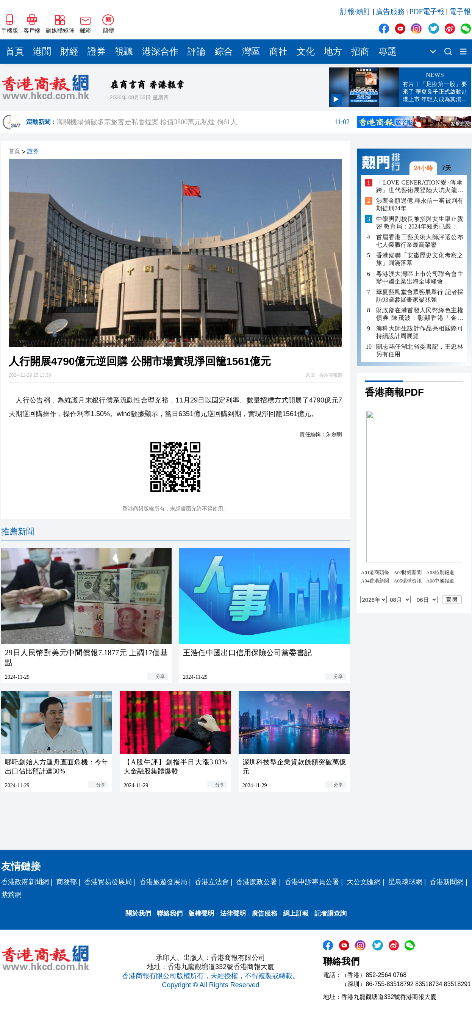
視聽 (124, 51)
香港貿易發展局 (108, 882)
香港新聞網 (447, 882)
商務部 (66, 882)
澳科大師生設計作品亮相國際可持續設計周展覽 (419, 332)
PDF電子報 (426, 12)
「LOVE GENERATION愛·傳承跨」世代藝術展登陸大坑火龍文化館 (419, 186)
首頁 (15, 51)
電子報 (460, 12)
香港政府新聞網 (25, 882)
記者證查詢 (330, 913)
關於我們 (138, 913)
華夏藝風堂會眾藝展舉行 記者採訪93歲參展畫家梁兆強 (419, 296)
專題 (387, 51)
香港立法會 (212, 882)
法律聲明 (233, 913)
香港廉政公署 (256, 882)
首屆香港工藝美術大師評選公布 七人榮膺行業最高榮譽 (419, 241)
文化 (306, 51)
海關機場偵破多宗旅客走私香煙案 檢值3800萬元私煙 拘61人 (203, 122)
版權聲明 (201, 913)
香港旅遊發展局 (163, 882)
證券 (97, 51)
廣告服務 (390, 12)
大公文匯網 (364, 882)
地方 (333, 51)
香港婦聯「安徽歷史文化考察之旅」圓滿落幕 (419, 259)
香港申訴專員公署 (311, 882)
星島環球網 (405, 882)
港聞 (42, 51)
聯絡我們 (170, 913)
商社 (278, 51)
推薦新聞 (17, 531)
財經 (69, 51)
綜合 (224, 51)
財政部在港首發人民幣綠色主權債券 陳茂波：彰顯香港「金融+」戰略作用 (419, 314)
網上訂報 (296, 913)
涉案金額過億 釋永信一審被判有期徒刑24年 (419, 204)
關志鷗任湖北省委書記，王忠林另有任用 (419, 350)
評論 (197, 51)
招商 (360, 51)
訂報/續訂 (355, 12)
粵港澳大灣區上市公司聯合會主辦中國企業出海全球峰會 (419, 278)
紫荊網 (11, 895)
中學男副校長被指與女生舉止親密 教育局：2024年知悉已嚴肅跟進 (419, 223)
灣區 (251, 51)
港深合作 (160, 51)
